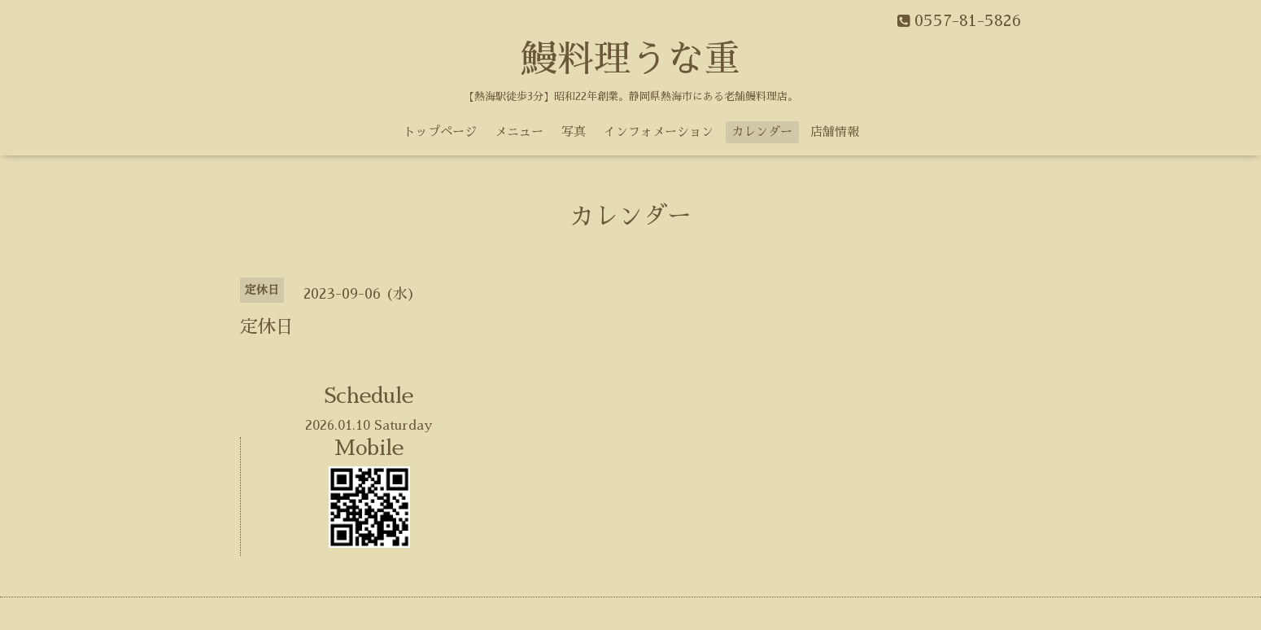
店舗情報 (834, 131)
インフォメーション (658, 131)
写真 (573, 131)
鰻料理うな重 (630, 59)
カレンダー (761, 131)
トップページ (440, 131)
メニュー (519, 131)
